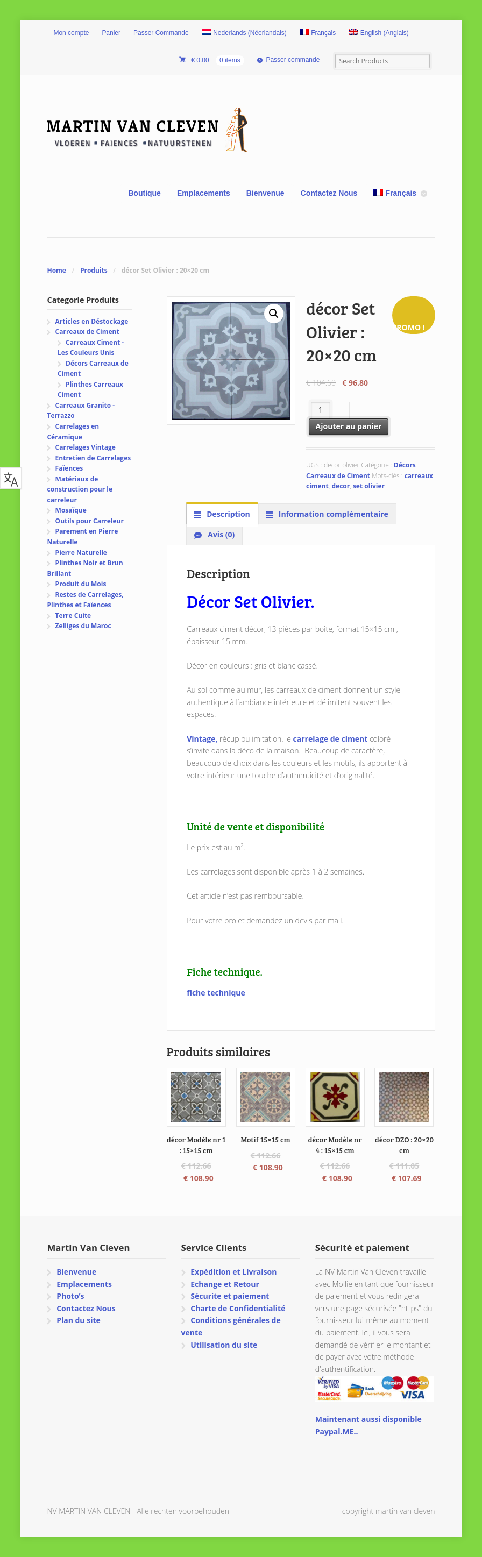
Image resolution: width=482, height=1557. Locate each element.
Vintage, (202, 739)
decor (340, 485)
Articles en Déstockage (92, 321)
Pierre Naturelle (81, 552)
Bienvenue (265, 193)
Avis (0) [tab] (220, 534)
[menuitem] (244, 33)
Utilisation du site (223, 1345)
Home (56, 270)
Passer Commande (161, 33)
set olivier (369, 485)
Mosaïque (71, 510)
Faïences (69, 468)
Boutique (144, 193)
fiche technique (216, 992)
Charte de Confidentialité (237, 1308)
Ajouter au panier (349, 426)
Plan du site (78, 1320)
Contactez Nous (329, 193)
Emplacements (203, 193)
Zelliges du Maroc (83, 625)
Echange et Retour (224, 1284)
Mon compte (71, 33)
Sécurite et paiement (229, 1296)
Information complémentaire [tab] (332, 514)
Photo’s (70, 1296)
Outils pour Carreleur (89, 520)
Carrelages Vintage (85, 447)
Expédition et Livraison (233, 1272)
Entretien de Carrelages (93, 458)
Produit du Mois (81, 583)
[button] (273, 313)
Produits (94, 270)
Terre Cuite (73, 615)
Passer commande (293, 59)
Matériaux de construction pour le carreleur (79, 489)
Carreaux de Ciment (87, 331)
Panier (111, 33)
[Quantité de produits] (321, 410)
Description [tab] (227, 514)
